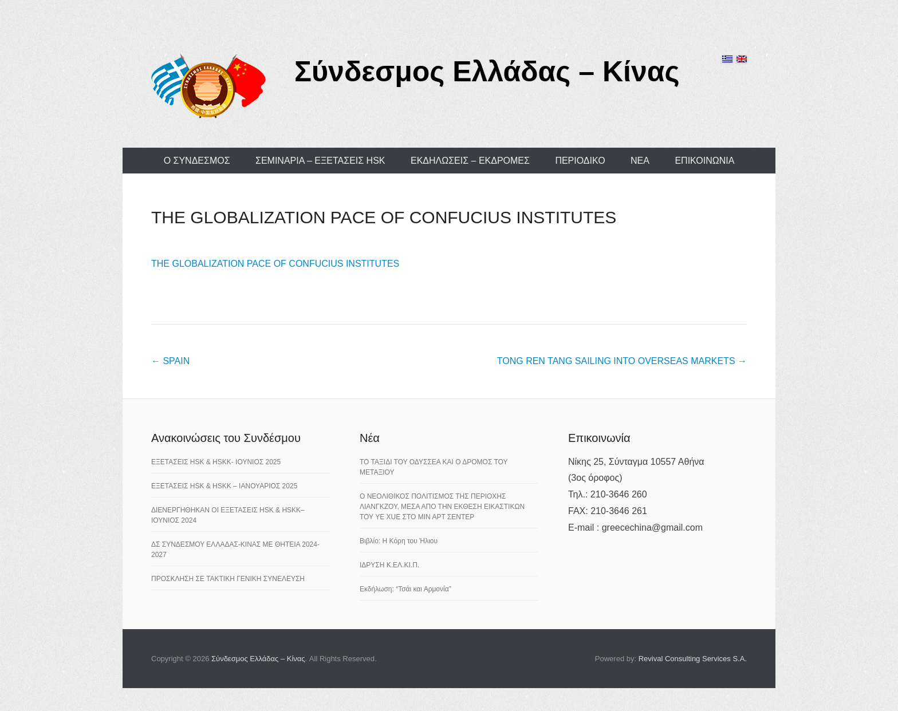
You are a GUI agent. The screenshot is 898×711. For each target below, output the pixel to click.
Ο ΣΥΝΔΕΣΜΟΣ (197, 160)
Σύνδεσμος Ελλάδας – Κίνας (487, 72)
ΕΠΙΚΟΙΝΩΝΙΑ (704, 160)
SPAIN (170, 361)
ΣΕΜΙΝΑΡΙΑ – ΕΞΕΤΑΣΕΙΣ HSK (320, 160)
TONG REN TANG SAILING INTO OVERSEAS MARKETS (622, 361)
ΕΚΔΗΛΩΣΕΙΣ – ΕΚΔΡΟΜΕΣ (470, 160)
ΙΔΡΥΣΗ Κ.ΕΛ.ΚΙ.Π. (389, 565)
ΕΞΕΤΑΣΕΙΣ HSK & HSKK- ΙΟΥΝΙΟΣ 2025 (216, 462)
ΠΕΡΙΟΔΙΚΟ (580, 160)
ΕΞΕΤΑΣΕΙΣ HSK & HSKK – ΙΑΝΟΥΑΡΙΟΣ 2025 (224, 486)
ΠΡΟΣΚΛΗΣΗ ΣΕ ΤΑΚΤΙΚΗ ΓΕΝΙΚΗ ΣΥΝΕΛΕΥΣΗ (228, 579)
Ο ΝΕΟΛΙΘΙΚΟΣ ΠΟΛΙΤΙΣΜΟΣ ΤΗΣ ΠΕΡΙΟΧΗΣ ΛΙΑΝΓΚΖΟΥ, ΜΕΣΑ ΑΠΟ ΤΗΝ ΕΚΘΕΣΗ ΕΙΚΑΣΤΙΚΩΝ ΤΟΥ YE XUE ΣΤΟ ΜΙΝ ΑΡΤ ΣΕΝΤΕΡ (442, 506)
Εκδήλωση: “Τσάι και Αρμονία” (405, 589)
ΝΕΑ (640, 160)
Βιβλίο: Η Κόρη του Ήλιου (399, 541)
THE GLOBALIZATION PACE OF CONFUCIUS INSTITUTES (383, 217)
